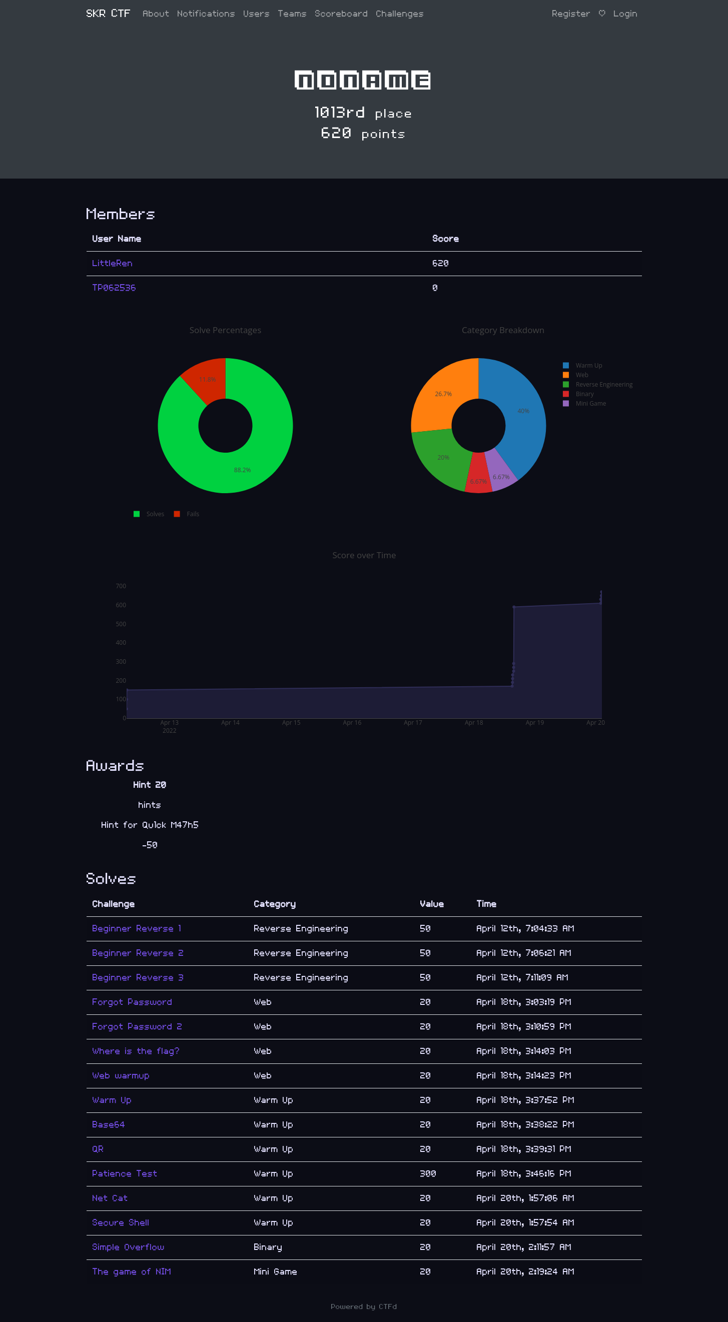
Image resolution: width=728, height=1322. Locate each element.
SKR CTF (109, 14)
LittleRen (113, 263)
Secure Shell (121, 1222)
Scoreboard (341, 14)
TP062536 (115, 288)
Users (257, 14)
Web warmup (121, 1075)
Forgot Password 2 (138, 1026)
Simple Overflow (129, 1247)
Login (626, 14)
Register (571, 14)
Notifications (207, 14)
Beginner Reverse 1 (137, 928)
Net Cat (110, 1198)
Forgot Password (133, 1002)
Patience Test (125, 1173)
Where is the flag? (136, 1051)
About (156, 14)
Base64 (109, 1124)
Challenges (400, 14)
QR (98, 1149)
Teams (292, 14)
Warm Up (112, 1100)
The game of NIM (132, 1271)
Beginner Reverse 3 (138, 977)
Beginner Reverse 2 (138, 953)
